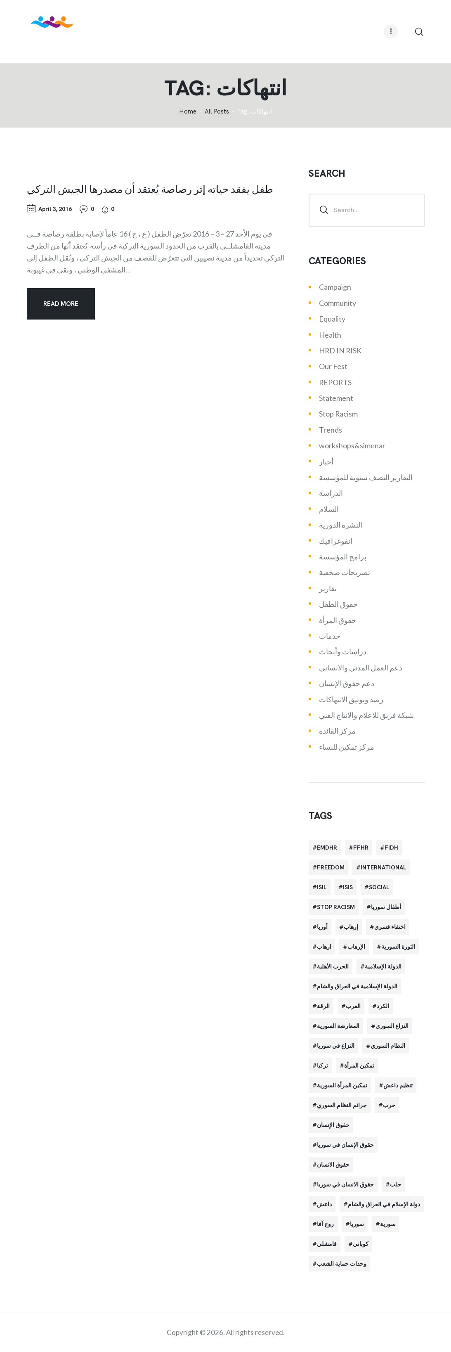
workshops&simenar (352, 445)
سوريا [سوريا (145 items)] (357, 1224)
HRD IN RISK (340, 350)
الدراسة (331, 492)
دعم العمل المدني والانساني (360, 667)
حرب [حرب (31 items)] (389, 1105)
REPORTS (335, 382)
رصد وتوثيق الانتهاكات (351, 699)
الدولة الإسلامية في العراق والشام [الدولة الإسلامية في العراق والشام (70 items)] (357, 986)
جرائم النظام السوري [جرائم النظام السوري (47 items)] (342, 1105)
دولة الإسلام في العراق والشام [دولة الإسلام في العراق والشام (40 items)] (384, 1204)
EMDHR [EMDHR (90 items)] (327, 847)
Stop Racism (338, 413)
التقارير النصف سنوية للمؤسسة (366, 477)
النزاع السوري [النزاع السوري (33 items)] (391, 1026)
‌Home (187, 112)
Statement (336, 398)
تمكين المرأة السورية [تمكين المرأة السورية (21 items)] (342, 1085)
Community (337, 303)
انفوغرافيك (335, 540)
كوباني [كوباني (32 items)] (360, 1244)
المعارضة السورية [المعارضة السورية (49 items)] (338, 1026)
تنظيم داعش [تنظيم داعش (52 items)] (398, 1085)
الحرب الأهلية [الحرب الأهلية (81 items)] (333, 966)
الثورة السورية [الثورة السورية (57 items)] (398, 946)
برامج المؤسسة (342, 556)
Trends (330, 429)
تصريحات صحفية (344, 572)
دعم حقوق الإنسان (346, 683)
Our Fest (333, 366)
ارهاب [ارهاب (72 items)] (324, 946)
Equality (332, 318)
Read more (60, 304)
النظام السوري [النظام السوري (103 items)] (388, 1045)
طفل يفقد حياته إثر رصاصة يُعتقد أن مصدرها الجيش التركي (150, 188)
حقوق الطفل (338, 604)
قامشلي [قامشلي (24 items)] (327, 1244)
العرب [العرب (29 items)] (353, 1006)
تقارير (328, 588)
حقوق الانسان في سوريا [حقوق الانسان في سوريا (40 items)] (345, 1184)
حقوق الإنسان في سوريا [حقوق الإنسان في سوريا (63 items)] (345, 1144)
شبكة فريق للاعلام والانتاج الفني (366, 715)
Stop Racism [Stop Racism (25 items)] (336, 907)
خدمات (329, 635)
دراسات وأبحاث (342, 651)
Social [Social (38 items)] (379, 887)
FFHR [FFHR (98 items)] (360, 847)
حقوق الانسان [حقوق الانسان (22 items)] (333, 1164)
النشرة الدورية (340, 524)
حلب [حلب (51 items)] (395, 1184)
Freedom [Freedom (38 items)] (331, 867)
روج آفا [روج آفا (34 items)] (325, 1224)
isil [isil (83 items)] (322, 887)
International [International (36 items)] (383, 867)
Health (330, 334)
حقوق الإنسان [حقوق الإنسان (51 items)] (333, 1125)
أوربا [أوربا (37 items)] (322, 927)
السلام (329, 509)
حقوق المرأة (337, 620)
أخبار (326, 461)
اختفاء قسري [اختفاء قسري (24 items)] (390, 927)
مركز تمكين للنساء (346, 746)
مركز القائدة (337, 730)
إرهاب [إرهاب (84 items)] (351, 927)
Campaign (335, 286)
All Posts (217, 111)
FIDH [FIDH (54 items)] (391, 847)
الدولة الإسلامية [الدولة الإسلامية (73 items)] (383, 966)
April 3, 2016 (55, 209)
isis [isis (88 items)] (348, 887)
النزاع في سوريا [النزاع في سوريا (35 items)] (335, 1045)
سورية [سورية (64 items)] (388, 1224)
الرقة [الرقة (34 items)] (323, 1006)
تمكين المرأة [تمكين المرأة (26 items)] (359, 1065)
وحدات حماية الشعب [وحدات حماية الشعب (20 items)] (341, 1263)
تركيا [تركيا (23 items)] (322, 1065)
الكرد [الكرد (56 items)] (383, 1006)
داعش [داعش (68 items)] (324, 1204)
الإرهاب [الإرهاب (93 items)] (356, 946)
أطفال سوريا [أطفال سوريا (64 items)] (386, 907)
